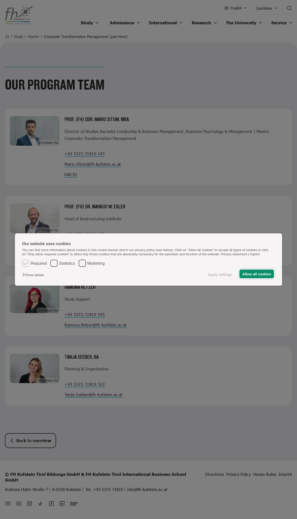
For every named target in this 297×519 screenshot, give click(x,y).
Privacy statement (234, 254)
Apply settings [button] (219, 274)
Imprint (255, 254)
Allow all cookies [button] (256, 274)
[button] (34, 274)
